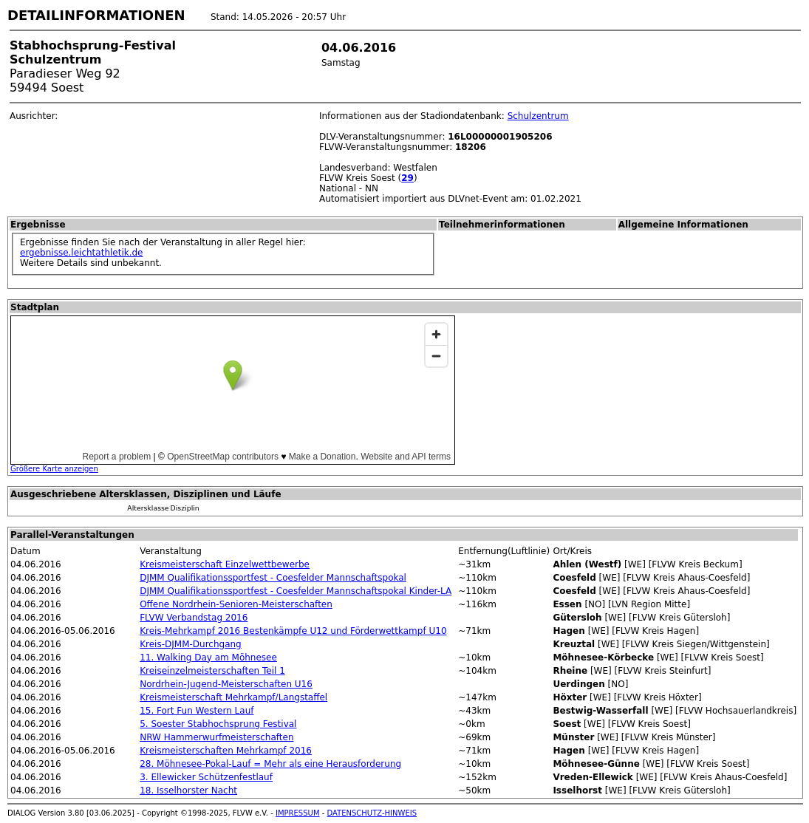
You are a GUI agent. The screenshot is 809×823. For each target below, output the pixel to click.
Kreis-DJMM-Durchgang (191, 644)
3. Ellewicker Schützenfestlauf (206, 777)
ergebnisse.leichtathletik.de (81, 252)
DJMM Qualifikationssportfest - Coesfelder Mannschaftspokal (273, 578)
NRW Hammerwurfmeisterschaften (216, 737)
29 (407, 178)
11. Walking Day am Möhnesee (208, 657)
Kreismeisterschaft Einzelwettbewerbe (225, 564)
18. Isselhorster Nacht (188, 790)
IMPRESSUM (298, 813)
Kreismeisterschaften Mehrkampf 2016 (226, 750)
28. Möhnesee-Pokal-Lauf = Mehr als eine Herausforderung (270, 764)
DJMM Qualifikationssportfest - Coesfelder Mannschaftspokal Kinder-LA (295, 591)
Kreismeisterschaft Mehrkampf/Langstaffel (233, 697)
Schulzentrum (538, 116)
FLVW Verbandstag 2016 (194, 617)
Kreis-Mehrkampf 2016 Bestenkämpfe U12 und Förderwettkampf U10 (293, 631)
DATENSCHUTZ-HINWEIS (372, 813)
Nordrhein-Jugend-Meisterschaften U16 (226, 684)
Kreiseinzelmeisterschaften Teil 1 (212, 671)
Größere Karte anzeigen (54, 469)
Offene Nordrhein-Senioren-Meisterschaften (236, 604)
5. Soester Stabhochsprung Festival (218, 724)
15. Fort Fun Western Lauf (196, 711)
